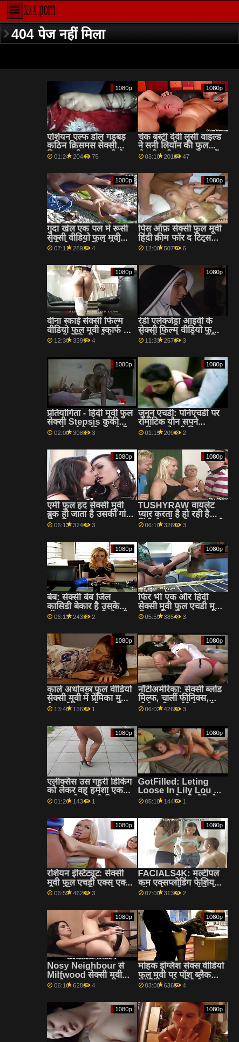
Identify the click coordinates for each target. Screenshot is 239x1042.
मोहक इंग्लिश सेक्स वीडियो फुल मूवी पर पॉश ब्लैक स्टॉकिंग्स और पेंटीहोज (181, 975)
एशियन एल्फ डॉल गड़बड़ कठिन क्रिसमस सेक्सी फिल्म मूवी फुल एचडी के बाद (86, 150)
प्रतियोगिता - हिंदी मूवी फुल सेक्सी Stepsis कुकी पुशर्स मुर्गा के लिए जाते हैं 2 (90, 426)
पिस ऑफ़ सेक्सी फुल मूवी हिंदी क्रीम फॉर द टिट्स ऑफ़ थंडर (179, 237)
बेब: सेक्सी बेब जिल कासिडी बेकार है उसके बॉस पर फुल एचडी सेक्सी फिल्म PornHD (87, 610)
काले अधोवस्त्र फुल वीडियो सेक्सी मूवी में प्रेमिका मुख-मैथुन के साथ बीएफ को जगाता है (89, 702)
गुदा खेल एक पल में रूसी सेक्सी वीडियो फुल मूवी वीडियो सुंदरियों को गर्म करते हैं (87, 242)
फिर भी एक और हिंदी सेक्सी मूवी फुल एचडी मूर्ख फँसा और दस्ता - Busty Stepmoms (180, 610)
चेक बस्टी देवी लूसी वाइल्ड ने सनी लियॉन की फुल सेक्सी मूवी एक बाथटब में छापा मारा (179, 150)
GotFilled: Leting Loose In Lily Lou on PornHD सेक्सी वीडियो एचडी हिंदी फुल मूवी (181, 795)
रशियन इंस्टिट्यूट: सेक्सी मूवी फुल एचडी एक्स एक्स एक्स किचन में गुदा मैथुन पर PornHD (89, 886)
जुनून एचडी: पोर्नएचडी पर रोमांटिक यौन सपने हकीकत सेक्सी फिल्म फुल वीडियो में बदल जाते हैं (180, 426)
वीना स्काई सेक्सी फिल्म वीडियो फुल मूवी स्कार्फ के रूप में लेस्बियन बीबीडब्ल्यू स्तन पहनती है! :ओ (88, 334)
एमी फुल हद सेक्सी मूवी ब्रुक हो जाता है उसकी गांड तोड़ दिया (89, 514)
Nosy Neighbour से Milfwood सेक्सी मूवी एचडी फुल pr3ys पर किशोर (85, 979)
